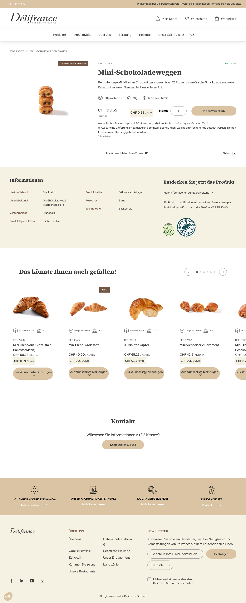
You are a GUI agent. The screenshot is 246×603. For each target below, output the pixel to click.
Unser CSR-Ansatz (171, 35)
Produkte (59, 35)
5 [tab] (211, 272)
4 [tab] (207, 272)
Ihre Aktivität (82, 35)
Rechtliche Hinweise (116, 551)
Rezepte (145, 35)
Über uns (104, 35)
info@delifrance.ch (183, 207)
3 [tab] (204, 272)
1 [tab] (197, 272)
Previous (188, 272)
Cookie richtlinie (80, 551)
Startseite (17, 51)
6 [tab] (214, 272)
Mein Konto (170, 19)
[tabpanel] (89, 334)
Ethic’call (75, 558)
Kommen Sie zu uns (82, 564)
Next (223, 272)
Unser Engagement (116, 558)
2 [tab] (200, 272)
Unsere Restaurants (82, 571)
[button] (15, 4)
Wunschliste (199, 19)
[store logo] (33, 18)
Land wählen (111, 564)
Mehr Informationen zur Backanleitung (186, 192)
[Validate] (221, 554)
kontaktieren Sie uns (223, 3)
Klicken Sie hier (52, 221)
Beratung (124, 35)
